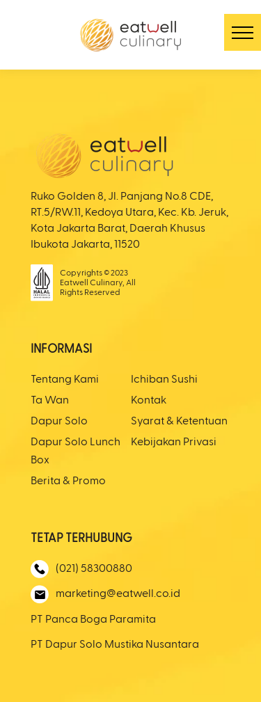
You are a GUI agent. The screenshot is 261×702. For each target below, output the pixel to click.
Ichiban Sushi (164, 379)
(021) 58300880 (81, 569)
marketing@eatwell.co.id (105, 594)
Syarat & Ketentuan (179, 421)
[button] (242, 32)
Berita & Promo (68, 481)
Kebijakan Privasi (173, 442)
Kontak (148, 400)
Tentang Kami (65, 379)
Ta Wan (50, 400)
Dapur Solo (59, 421)
